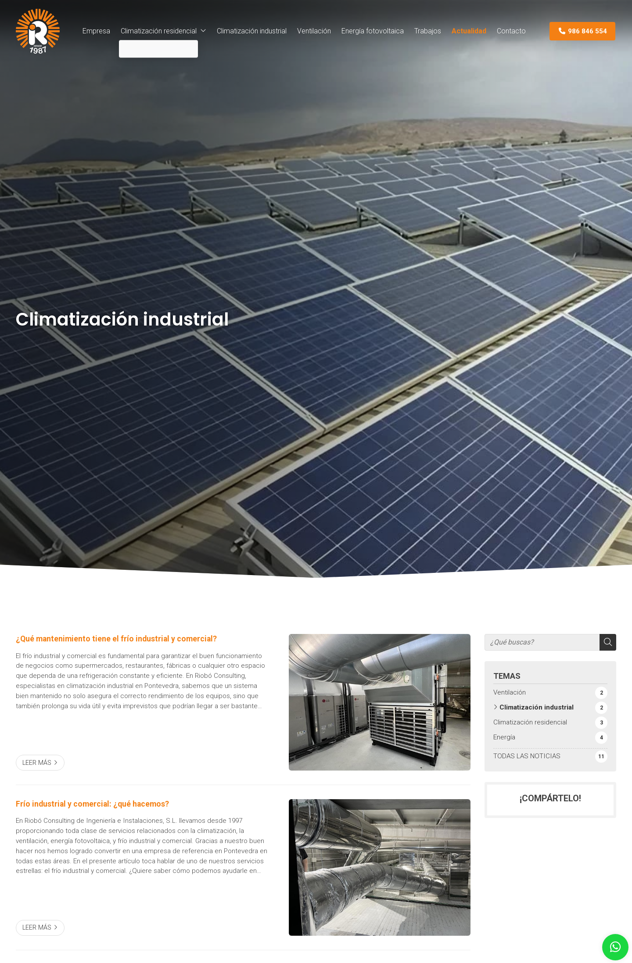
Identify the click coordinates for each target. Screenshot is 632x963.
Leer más (36, 763)
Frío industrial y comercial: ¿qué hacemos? (92, 804)
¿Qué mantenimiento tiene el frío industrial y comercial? (116, 638)
